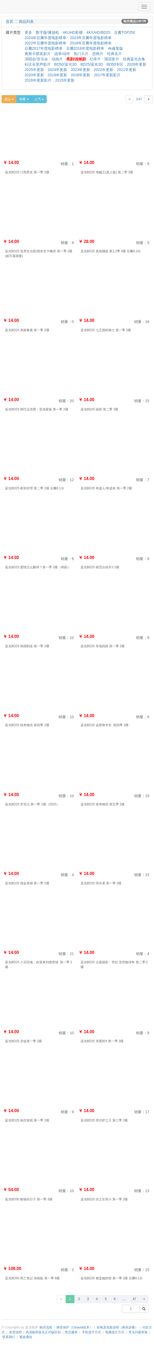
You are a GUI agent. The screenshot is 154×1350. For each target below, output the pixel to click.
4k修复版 (115, 48)
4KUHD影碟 (72, 32)
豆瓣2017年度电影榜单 (44, 48)
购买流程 (45, 1327)
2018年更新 (80, 75)
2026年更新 (136, 64)
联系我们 (8, 1337)
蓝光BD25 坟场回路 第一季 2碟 (103, 646)
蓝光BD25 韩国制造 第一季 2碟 (27, 646)
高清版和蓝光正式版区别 (43, 1332)
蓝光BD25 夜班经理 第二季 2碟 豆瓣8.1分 (34, 488)
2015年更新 (64, 80)
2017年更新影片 (107, 75)
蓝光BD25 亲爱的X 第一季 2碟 (102, 1041)
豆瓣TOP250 (124, 32)
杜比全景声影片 (38, 64)
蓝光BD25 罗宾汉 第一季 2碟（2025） (32, 804)
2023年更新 (80, 70)
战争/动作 (62, 54)
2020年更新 (34, 75)
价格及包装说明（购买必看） (117, 1327)
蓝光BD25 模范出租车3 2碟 (100, 567)
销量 (24, 99)
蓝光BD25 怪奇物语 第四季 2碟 (27, 725)
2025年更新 (34, 70)
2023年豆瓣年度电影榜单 (91, 38)
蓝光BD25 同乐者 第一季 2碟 (101, 883)
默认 (9, 99)
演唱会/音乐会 (36, 59)
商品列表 (26, 21)
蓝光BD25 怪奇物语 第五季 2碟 (103, 804)
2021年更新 (126, 70)
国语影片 (111, 59)
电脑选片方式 (114, 1332)
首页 (9, 21)
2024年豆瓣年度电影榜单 (45, 38)
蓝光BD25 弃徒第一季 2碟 (23, 1041)
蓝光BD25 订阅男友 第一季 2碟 (27, 172)
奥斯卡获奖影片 (38, 54)
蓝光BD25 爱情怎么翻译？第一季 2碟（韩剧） (38, 567)
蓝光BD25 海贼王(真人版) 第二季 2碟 (107, 172)
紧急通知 (25, 1337)
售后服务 (71, 1332)
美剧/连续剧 (76, 59)
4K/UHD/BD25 (98, 32)
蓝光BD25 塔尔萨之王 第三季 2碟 (104, 1120)
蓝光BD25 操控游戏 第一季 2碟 (27, 1120)
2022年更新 (103, 70)
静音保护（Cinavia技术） (74, 1327)
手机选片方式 (91, 1332)
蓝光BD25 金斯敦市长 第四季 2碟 (105, 725)
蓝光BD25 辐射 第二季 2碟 (99, 409)
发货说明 (15, 1332)
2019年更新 (57, 75)
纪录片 (95, 59)
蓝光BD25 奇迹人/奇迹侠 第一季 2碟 (106, 488)
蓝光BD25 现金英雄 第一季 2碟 (27, 883)
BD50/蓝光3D (65, 64)
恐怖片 (97, 54)
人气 (39, 99)
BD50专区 (115, 64)
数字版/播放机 (47, 32)
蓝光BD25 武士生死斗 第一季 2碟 (104, 1199)
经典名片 (114, 54)
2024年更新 (57, 70)
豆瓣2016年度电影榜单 (85, 48)
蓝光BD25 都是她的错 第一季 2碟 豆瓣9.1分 (112, 1278)
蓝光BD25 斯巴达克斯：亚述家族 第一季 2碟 (36, 409)
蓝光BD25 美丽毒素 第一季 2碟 (27, 330)
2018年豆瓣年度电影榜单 (91, 43)
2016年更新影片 (38, 80)
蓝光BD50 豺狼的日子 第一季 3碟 (28, 1199)
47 (134, 1299)
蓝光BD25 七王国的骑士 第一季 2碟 (106, 330)
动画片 (57, 59)
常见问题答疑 (138, 1332)
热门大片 (81, 54)
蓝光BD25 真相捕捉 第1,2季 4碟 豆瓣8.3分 (111, 251)
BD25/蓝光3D (91, 64)
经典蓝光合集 (134, 59)
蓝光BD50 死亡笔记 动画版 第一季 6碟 (32, 1278)
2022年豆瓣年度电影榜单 (45, 43)
